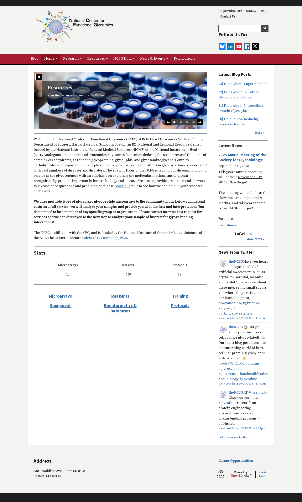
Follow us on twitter (234, 437)
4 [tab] (193, 122)
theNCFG (236, 261)
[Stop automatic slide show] (39, 77)
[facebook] (247, 46)
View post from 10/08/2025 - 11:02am (242, 383)
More (258, 133)
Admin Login (262, 474)
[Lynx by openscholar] (224, 474)
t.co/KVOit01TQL (231, 363)
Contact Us (227, 16)
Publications (184, 58)
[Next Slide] (200, 122)
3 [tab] (187, 122)
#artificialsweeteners (235, 313)
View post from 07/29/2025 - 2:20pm (241, 428)
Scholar (241, 474)
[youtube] (238, 46)
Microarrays (60, 296)
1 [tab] (174, 122)
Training (180, 296)
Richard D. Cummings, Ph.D (105, 238)
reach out (122, 186)
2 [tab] (181, 122)
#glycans (252, 363)
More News (254, 239)
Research (72, 58)
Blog (34, 58)
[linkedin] (230, 46)
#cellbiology (228, 379)
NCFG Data (123, 58)
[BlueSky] (222, 46)
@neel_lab (257, 392)
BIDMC (251, 11)
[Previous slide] (168, 122)
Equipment (60, 305)
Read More (227, 225)
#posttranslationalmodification (243, 374)
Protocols (180, 305)
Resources (97, 58)
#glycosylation (230, 308)
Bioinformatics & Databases (120, 308)
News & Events (154, 58)
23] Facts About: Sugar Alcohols (243, 84)
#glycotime (252, 303)
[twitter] (255, 46)
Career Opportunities (235, 461)
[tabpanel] (120, 100)
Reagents (120, 296)
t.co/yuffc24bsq (230, 303)
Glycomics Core (231, 11)
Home (50, 58)
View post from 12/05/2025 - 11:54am (242, 318)
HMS (262, 11)
